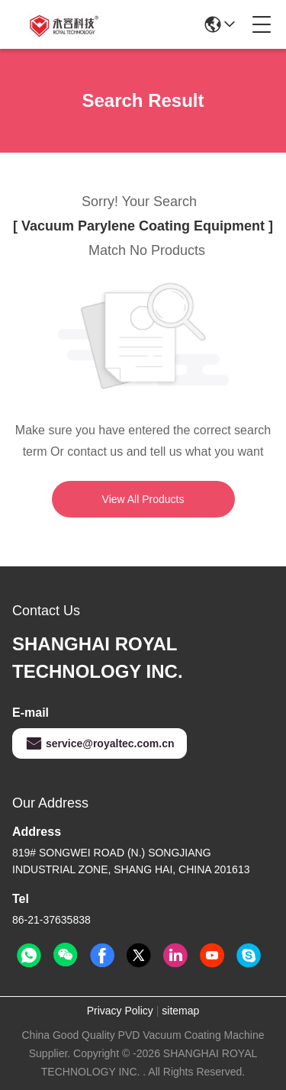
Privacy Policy (120, 1011)
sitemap (180, 1011)
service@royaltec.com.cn (99, 743)
